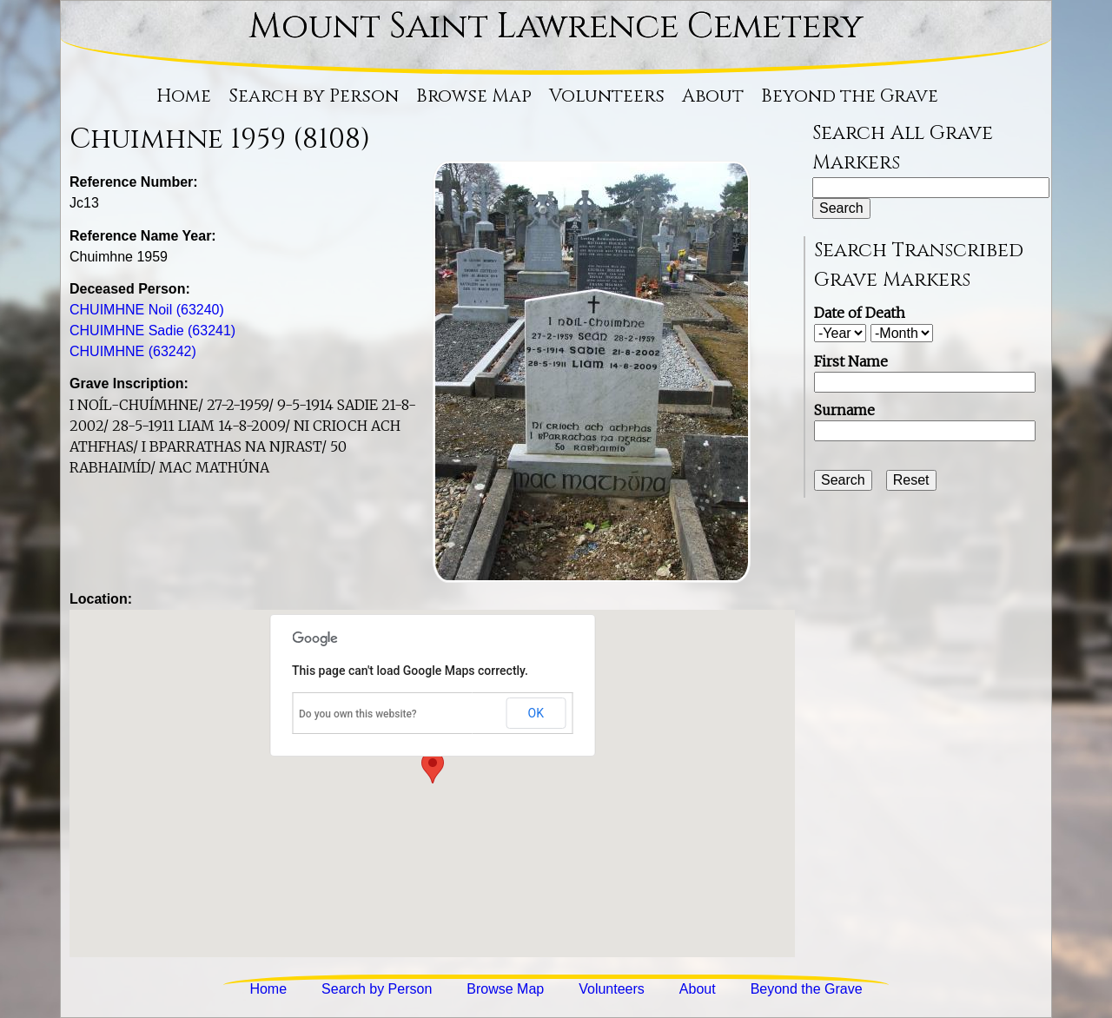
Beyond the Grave (849, 96)
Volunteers (607, 96)
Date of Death (859, 312)
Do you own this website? (358, 714)
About (713, 96)
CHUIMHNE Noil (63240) (147, 309)
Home (183, 96)
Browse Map (474, 96)
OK (536, 713)
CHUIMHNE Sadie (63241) (152, 330)
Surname (844, 410)
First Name (851, 361)
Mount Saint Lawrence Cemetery (556, 26)
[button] (432, 767)
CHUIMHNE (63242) (133, 351)
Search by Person (313, 96)
